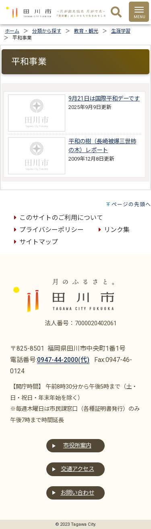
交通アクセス (77, 469)
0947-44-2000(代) (63, 360)
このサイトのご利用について (57, 218)
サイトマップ (34, 242)
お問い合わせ (77, 492)
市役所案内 (77, 445)
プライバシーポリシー (47, 230)
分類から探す (46, 31)
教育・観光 (86, 31)
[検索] (116, 12)
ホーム (12, 31)
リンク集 (113, 230)
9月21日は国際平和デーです (104, 98)
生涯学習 (120, 31)
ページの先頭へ (131, 204)
